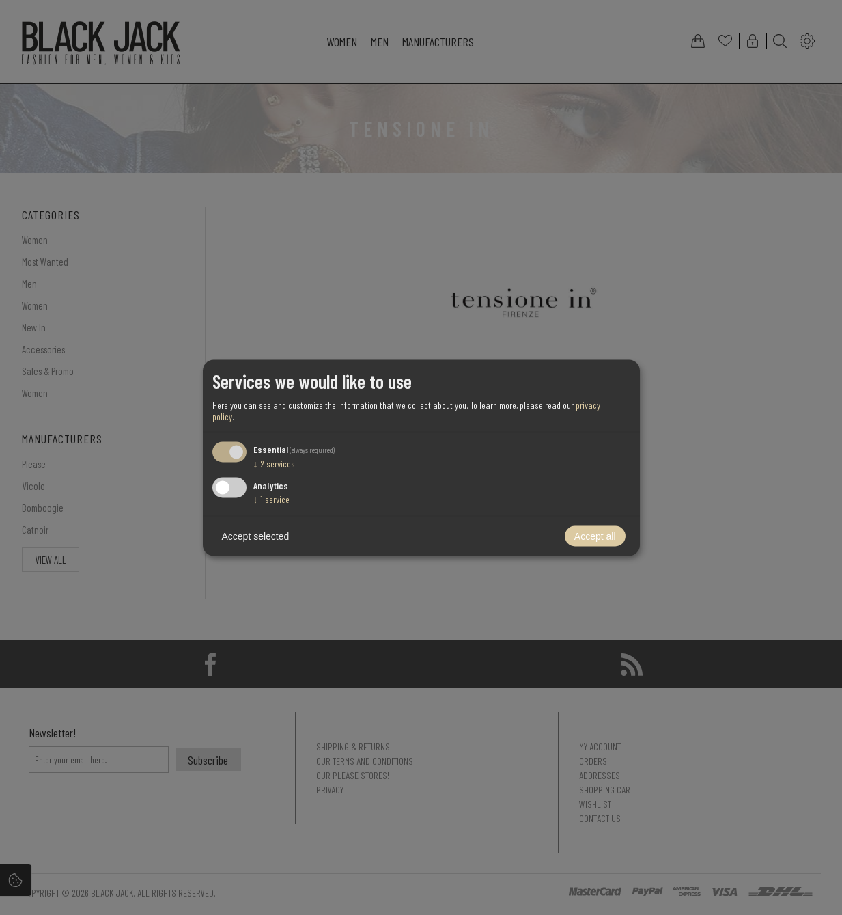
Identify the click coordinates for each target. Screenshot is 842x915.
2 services (274, 463)
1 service (271, 498)
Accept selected (256, 535)
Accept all (595, 535)
